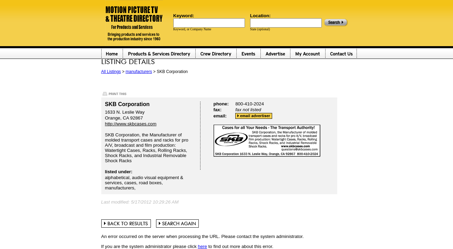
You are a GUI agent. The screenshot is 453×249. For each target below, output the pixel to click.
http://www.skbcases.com (131, 123)
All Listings (111, 71)
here (202, 246)
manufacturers (139, 71)
